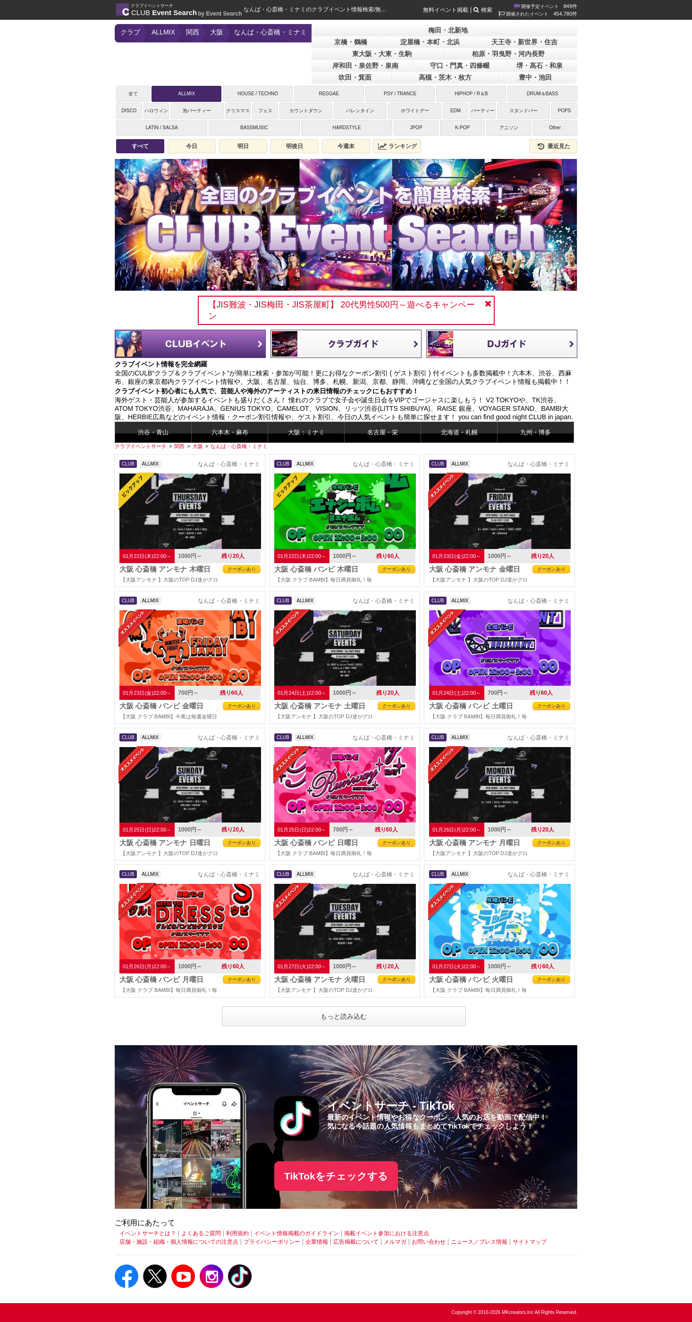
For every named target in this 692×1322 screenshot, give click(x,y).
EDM (455, 110)
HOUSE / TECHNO (257, 93)
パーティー (483, 110)
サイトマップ (530, 1242)
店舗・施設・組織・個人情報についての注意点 (178, 1242)
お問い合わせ (429, 1242)
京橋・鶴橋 (350, 42)
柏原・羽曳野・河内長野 (508, 54)
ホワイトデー (415, 110)
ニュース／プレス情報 (479, 1242)
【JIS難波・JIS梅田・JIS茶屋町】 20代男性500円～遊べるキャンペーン (341, 310)
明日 (243, 146)
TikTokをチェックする (336, 1176)
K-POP (462, 127)
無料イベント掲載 (445, 10)
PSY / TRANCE (400, 93)
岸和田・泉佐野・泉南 (365, 65)
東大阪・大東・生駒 (382, 54)
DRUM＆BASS (542, 93)
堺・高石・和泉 (539, 65)
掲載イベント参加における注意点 (386, 1233)
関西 (192, 32)
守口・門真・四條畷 (459, 65)
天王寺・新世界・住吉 (524, 42)
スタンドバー (523, 110)
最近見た (553, 146)
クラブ (130, 32)
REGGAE (329, 93)
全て (133, 93)
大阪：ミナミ (306, 432)
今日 (191, 146)
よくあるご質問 (201, 1233)
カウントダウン (305, 110)
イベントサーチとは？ (147, 1233)
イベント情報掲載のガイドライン (296, 1233)
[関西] (179, 446)
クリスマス (238, 110)
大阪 (216, 32)
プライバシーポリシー (272, 1242)
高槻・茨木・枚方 (445, 77)
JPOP (416, 127)
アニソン (508, 127)
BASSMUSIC (254, 127)
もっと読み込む (344, 1016)
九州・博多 (535, 432)
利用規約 (237, 1233)
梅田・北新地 (448, 30)
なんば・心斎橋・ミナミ (270, 32)
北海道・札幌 (459, 432)
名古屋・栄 (382, 432)
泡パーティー (197, 110)
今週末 (346, 146)
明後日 (294, 146)
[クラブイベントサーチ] (141, 446)
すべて (140, 146)
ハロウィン (156, 110)
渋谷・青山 (153, 432)
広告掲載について (356, 1242)
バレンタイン (360, 110)
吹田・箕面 (354, 77)
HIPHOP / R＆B (471, 93)
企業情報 (316, 1242)
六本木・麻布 (229, 432)
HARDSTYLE (346, 127)
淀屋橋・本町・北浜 (430, 42)
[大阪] (198, 446)
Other (555, 127)
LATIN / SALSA (161, 127)
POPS (564, 110)
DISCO (128, 110)
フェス (265, 110)
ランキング (397, 146)
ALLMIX (163, 32)
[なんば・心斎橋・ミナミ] (239, 446)
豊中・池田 (535, 77)
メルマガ (395, 1242)
